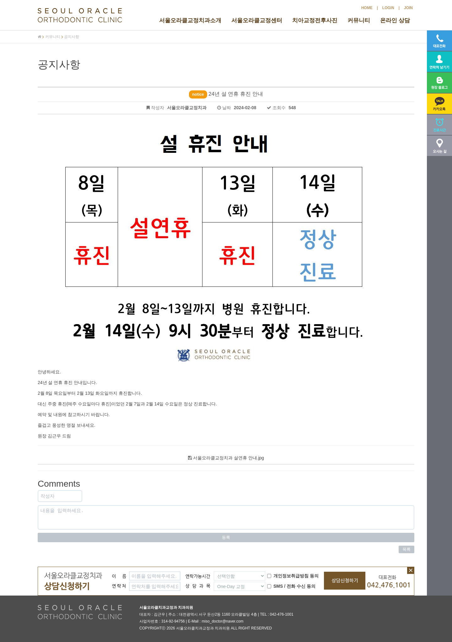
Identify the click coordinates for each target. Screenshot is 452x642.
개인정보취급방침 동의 (293, 575)
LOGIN (388, 8)
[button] (439, 104)
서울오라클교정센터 (256, 20)
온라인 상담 (395, 20)
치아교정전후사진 (314, 20)
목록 (406, 549)
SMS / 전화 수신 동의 (291, 586)
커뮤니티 (358, 20)
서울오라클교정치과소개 (190, 20)
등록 (226, 537)
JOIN (408, 8)
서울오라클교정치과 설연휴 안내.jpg (226, 457)
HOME (367, 8)
